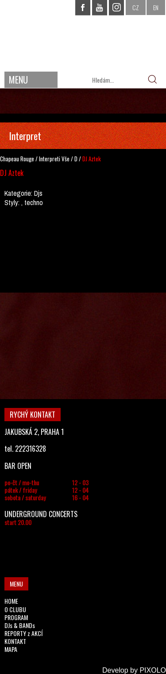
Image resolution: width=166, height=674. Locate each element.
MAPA (10, 649)
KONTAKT (15, 641)
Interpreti (49, 158)
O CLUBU (15, 609)
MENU (18, 79)
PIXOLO (152, 670)
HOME (11, 600)
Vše (65, 158)
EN (155, 7)
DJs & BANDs (19, 625)
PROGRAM (16, 617)
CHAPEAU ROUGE (83, 34)
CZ (135, 7)
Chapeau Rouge (17, 158)
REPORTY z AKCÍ (23, 633)
